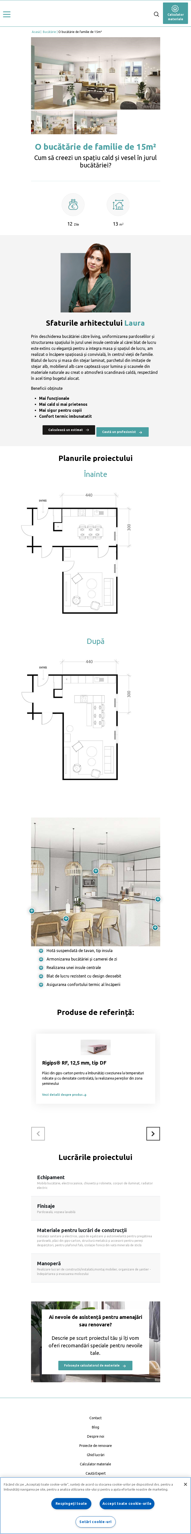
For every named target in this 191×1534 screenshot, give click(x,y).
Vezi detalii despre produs (64, 1094)
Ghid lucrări (95, 1455)
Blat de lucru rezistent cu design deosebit (84, 976)
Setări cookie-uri (95, 1522)
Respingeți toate (71, 1504)
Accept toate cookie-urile (127, 1504)
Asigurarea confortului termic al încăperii (83, 984)
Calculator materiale (175, 14)
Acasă (36, 31)
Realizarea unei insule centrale (74, 967)
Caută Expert (96, 1473)
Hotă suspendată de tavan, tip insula (80, 950)
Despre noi (95, 1436)
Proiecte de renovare (95, 1446)
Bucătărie (49, 31)
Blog (95, 1427)
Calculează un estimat (68, 430)
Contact (95, 1418)
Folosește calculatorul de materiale (95, 1366)
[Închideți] (185, 1484)
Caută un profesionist (122, 432)
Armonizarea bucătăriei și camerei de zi (82, 959)
